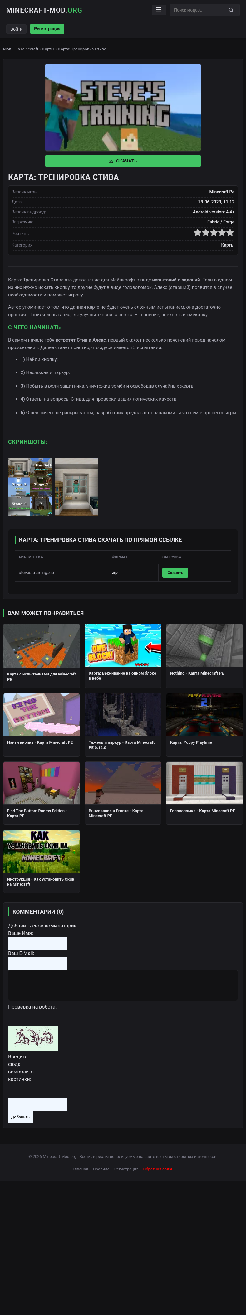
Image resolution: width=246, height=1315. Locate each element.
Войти (16, 29)
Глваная (80, 1169)
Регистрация (47, 28)
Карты (48, 49)
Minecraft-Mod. (44, 10)
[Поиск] (231, 10)
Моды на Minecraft (20, 49)
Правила (101, 1169)
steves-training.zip (36, 572)
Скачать (122, 160)
